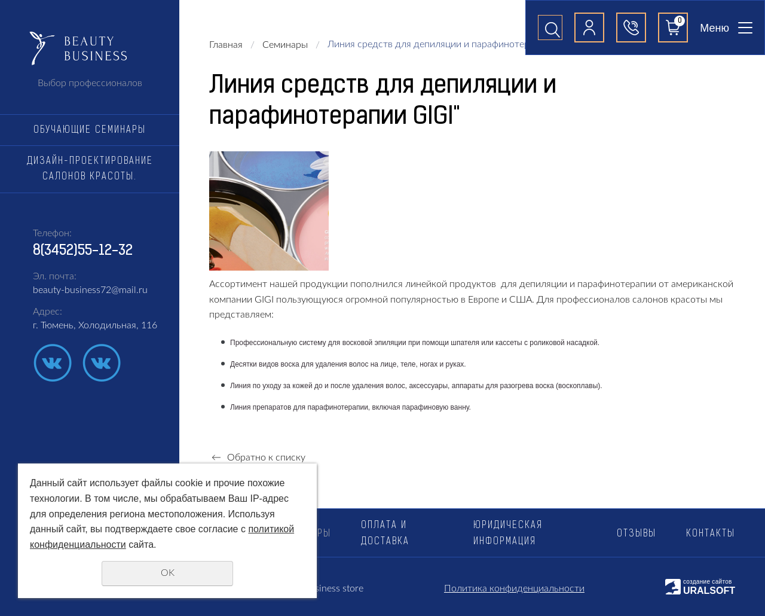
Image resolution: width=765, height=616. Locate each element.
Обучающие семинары (89, 130)
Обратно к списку (257, 457)
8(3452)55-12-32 (83, 251)
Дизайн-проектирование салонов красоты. (90, 169)
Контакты (710, 534)
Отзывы (636, 534)
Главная (226, 45)
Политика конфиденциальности (514, 588)
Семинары (285, 45)
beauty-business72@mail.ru (90, 290)
